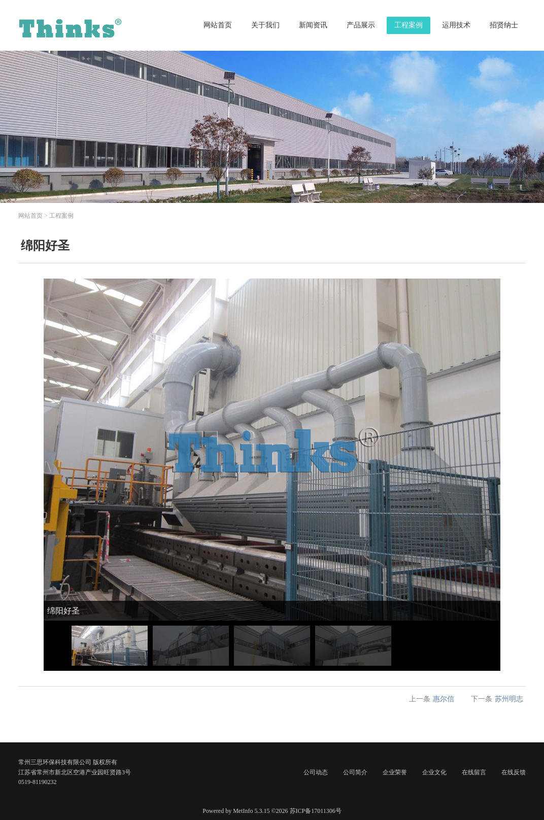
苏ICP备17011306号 (316, 810)
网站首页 (217, 25)
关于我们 (265, 25)
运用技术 (456, 25)
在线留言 (474, 772)
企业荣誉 (395, 772)
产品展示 (361, 25)
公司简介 (355, 772)
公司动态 (315, 772)
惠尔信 (443, 699)
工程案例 (408, 25)
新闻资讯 (313, 25)
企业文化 (434, 772)
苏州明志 (509, 699)
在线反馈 (513, 772)
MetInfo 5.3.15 (251, 810)
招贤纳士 (504, 25)
